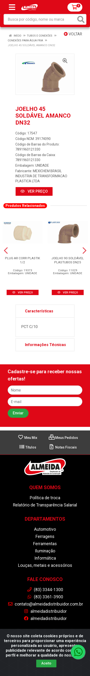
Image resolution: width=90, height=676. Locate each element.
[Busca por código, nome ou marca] (40, 19)
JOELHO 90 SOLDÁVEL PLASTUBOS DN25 (67, 260)
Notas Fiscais (63, 447)
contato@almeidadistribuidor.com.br (45, 604)
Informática (45, 558)
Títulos (27, 447)
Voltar (73, 34)
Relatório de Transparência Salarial (45, 505)
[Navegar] (5, 250)
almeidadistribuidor (45, 611)
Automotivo (45, 529)
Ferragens (45, 536)
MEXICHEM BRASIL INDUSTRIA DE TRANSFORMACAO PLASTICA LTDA (41, 176)
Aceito (46, 663)
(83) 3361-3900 (45, 596)
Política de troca (45, 497)
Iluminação (45, 551)
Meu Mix (27, 438)
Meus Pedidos (63, 438)
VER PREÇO (34, 191)
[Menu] (12, 7)
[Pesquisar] (81, 19)
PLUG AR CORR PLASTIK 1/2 (22, 260)
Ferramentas (45, 543)
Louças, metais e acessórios (45, 565)
